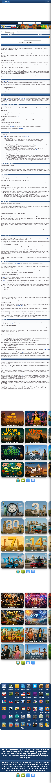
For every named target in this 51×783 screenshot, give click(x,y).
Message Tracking (20, 305)
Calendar (40, 34)
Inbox (4, 277)
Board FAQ (25, 31)
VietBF (19, 31)
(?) (16, 64)
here (18, 116)
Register (10, 34)
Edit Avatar (21, 128)
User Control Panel (6, 81)
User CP (5, 136)
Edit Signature (11, 126)
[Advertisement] (25, 12)
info (41, 245)
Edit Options (26, 136)
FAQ (22, 31)
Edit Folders (26, 282)
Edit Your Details (8, 99)
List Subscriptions (25, 352)
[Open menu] (6, 1)
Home (47, 1)
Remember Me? (13, 31)
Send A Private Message (31, 269)
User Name (3, 31)
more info (10, 270)
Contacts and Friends (21, 210)
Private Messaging (16, 263)
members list (5, 53)
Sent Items (4, 280)
